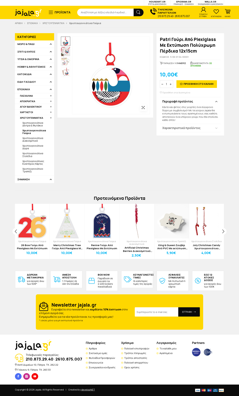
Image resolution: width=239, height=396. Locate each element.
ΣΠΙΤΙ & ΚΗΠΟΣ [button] (26, 51)
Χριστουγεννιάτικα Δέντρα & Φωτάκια (32, 124)
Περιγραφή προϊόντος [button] (177, 101)
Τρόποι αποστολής (135, 358)
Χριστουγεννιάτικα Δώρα (32, 147)
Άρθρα (93, 348)
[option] (65, 41)
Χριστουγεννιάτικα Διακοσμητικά (32, 139)
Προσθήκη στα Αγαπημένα (175, 92)
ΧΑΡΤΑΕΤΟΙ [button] (26, 112)
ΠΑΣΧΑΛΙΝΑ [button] (26, 95)
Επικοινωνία (96, 362)
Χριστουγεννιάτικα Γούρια (32, 241)
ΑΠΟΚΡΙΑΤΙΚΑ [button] (27, 101)
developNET (88, 389)
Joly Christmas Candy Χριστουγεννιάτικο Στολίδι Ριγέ (206, 247)
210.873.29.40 (165, 16)
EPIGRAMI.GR (184, 2)
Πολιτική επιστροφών (136, 348)
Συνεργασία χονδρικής (102, 367)
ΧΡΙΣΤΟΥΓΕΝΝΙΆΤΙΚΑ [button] (31, 117)
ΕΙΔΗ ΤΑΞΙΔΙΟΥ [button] (26, 82)
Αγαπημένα (165, 353)
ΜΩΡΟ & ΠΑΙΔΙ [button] (26, 44)
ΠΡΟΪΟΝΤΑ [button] (63, 12)
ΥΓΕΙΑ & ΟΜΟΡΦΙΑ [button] (28, 59)
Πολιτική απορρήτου (136, 362)
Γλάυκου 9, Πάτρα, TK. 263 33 (34, 369)
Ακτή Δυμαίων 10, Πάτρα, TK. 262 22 (37, 364)
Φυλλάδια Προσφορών (102, 358)
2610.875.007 (182, 16)
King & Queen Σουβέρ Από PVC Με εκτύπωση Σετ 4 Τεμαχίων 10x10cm (172, 247)
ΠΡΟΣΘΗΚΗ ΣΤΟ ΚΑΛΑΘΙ (198, 84)
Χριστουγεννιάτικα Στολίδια (32, 155)
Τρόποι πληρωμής (135, 353)
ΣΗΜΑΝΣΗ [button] (23, 179)
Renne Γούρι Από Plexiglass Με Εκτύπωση (102, 247)
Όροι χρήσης (132, 367)
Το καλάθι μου (168, 348)
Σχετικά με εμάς (98, 353)
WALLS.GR (210, 2)
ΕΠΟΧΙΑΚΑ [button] (23, 89)
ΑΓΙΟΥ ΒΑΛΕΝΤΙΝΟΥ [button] (31, 106)
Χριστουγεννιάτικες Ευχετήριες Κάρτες (33, 162)
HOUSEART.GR (157, 2)
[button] (227, 13)
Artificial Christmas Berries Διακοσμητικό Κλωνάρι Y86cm (137, 249)
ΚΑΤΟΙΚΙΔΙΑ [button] (24, 74)
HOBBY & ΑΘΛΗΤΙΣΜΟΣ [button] (31, 66)
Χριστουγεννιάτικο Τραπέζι (32, 170)
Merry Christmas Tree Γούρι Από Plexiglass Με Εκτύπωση (67, 247)
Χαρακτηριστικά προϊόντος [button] (181, 128)
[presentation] (15, 231)
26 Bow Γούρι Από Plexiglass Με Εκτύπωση (32, 247)
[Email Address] (156, 312)
